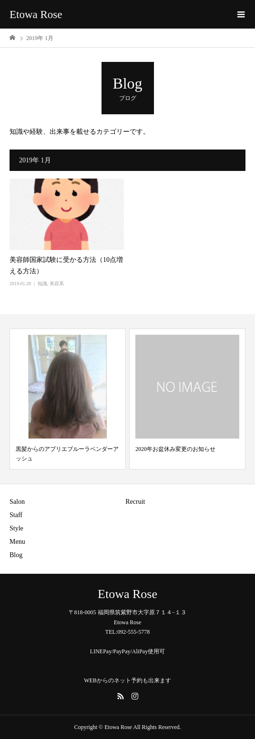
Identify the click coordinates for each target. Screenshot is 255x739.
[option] (68, 399)
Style (16, 528)
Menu (17, 541)
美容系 (57, 283)
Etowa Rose (36, 14)
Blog (16, 555)
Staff (16, 515)
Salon (17, 501)
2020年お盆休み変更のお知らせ (175, 449)
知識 (42, 283)
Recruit (135, 501)
